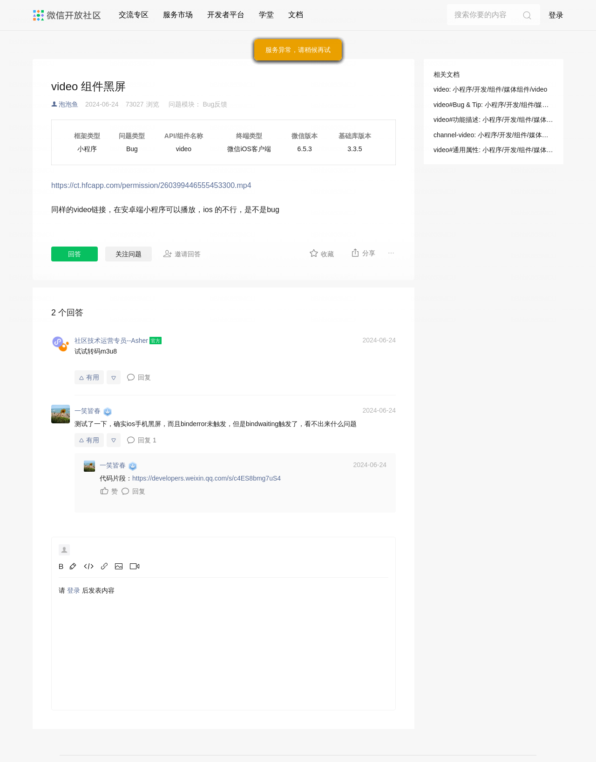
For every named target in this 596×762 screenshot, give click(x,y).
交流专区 (134, 15)
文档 (295, 15)
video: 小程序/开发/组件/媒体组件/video (490, 89)
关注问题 (128, 254)
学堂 (266, 15)
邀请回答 (182, 253)
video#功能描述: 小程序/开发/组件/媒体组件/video (493, 119)
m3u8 (109, 351)
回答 (74, 254)
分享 (363, 252)
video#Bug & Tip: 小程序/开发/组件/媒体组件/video (493, 104)
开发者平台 (225, 15)
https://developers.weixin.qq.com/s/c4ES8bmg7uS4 (206, 478)
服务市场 (178, 15)
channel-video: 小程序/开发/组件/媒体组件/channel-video (493, 135)
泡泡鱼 (68, 104)
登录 (556, 15)
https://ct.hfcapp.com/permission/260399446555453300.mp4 (151, 185)
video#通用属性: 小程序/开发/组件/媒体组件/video (493, 150)
